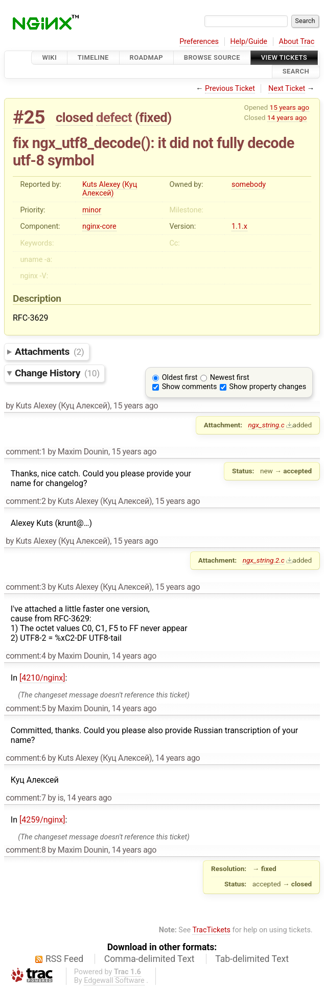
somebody (249, 184)
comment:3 (25, 587)
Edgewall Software (114, 980)
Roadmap (147, 57)
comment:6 (25, 758)
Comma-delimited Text (149, 959)
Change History (57, 373)
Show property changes (267, 386)
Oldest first (180, 377)
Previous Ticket (230, 88)
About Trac (297, 41)
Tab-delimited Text (252, 959)
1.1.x (239, 226)
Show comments (189, 386)
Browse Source (212, 57)
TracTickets (211, 930)
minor (91, 210)
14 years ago (287, 117)
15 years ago (289, 107)
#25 (29, 117)
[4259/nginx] (42, 820)
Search (296, 72)
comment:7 (25, 798)
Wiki (49, 57)
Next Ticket (286, 88)
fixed (154, 117)
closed (74, 117)
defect (114, 117)
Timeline (93, 57)
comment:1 (25, 451)
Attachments (49, 351)
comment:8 (25, 850)
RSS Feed (64, 959)
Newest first (229, 377)
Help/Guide (248, 41)
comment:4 (25, 656)
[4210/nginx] (42, 678)
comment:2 (25, 501)
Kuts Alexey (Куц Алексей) (109, 189)
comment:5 (25, 708)
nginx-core (99, 226)
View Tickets (284, 57)
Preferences (199, 41)
